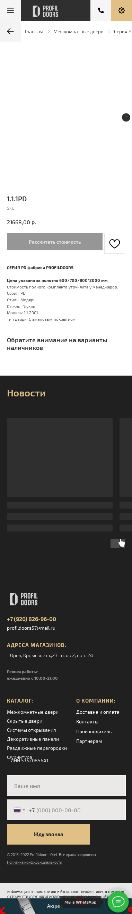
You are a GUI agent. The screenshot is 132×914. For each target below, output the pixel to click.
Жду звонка (48, 834)
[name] (66, 785)
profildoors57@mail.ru (31, 628)
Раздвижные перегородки (37, 748)
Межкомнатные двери (78, 31)
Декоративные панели (33, 739)
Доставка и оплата (98, 712)
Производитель (94, 731)
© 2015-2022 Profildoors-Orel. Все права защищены (51, 854)
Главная (34, 31)
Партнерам (89, 741)
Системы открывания (31, 730)
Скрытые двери (24, 721)
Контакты (87, 721)
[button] (121, 10)
